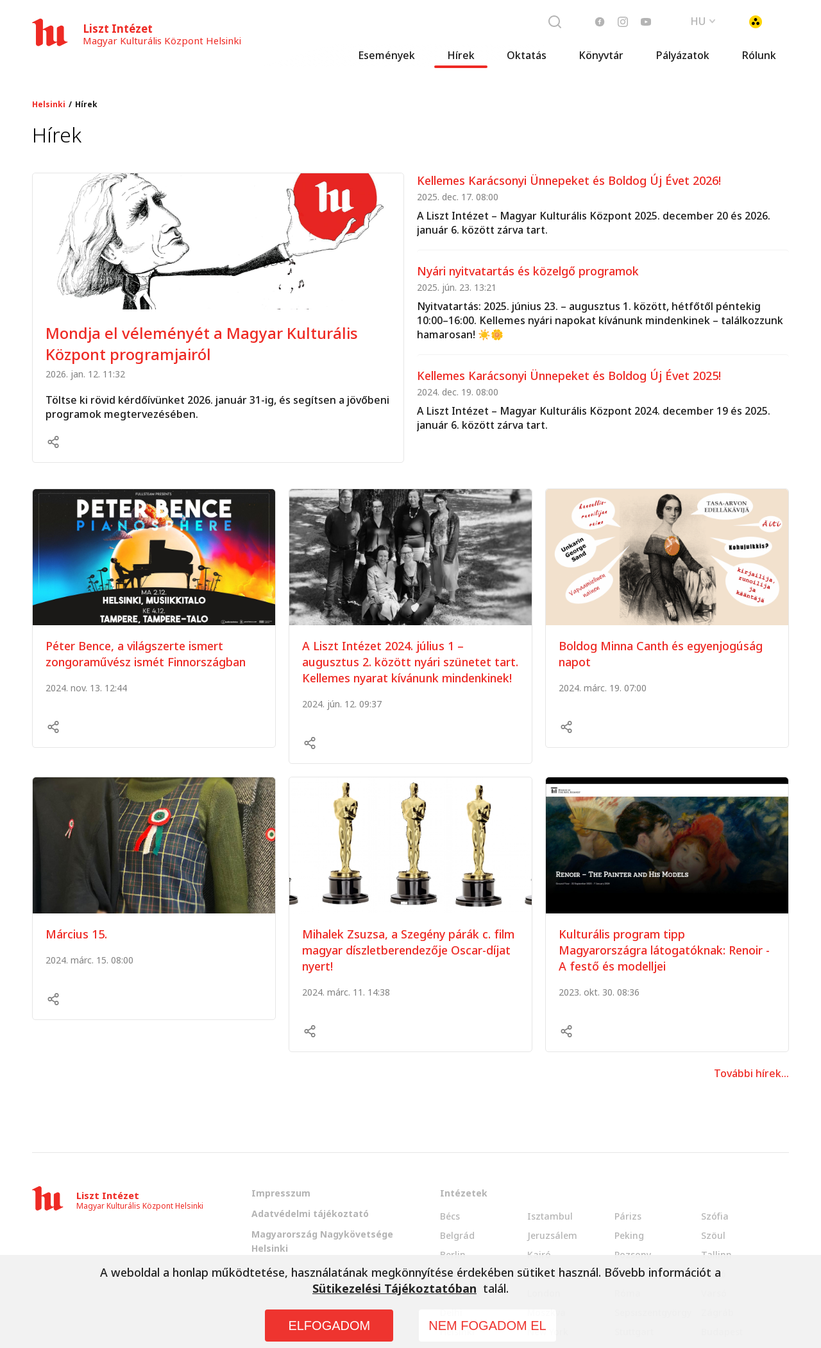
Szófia (715, 1216)
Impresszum (280, 1193)
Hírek (461, 61)
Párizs (627, 1216)
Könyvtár (601, 61)
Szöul (713, 1235)
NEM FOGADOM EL (487, 1325)
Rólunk (758, 61)
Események (386, 61)
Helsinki (48, 104)
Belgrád (457, 1235)
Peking (629, 1235)
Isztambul (550, 1216)
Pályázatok (682, 61)
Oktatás (526, 61)
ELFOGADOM (329, 1325)
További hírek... (751, 1073)
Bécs (450, 1216)
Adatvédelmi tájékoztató (310, 1213)
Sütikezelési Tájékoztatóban (394, 1288)
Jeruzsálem (552, 1235)
